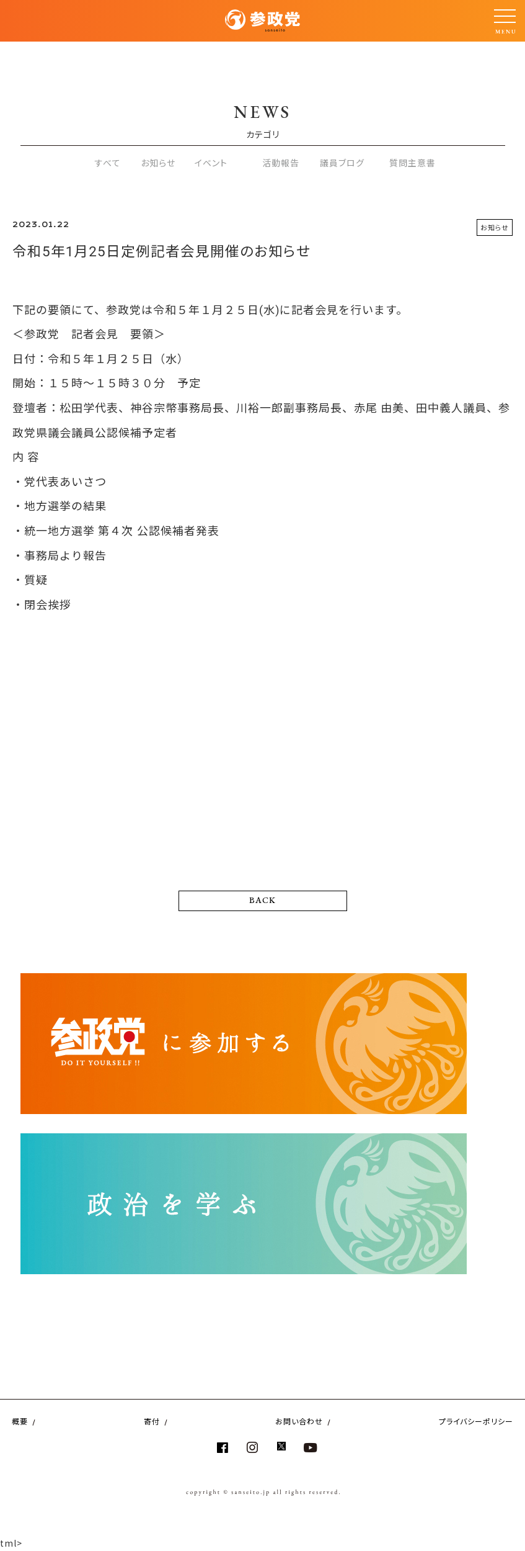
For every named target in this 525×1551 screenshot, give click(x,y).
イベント (211, 162)
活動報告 (280, 162)
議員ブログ (342, 162)
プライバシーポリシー (476, 1421)
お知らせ (158, 162)
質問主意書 (412, 162)
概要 (20, 1421)
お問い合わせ (299, 1421)
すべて (108, 162)
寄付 (152, 1421)
